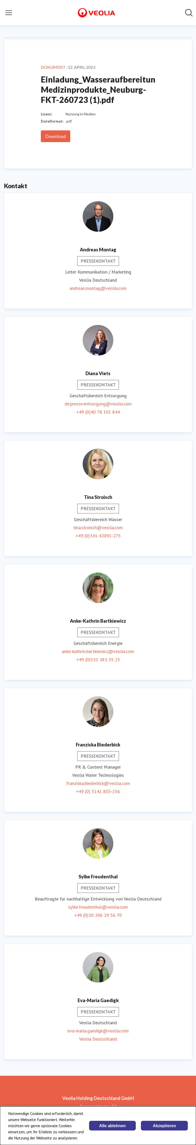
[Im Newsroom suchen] (189, 13)
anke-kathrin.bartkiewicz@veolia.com (98, 651)
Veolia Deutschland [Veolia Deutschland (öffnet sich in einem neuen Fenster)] (98, 1039)
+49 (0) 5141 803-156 (98, 791)
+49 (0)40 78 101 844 (98, 412)
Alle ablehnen (112, 1126)
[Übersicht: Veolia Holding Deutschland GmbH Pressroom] (96, 12)
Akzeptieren (164, 1126)
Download (55, 136)
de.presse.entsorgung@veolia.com (98, 404)
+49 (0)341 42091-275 (98, 536)
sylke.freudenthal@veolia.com (98, 907)
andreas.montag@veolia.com (98, 288)
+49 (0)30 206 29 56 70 (98, 915)
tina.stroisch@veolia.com (98, 527)
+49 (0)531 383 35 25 (98, 659)
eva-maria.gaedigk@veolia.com (98, 1031)
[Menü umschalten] (8, 12)
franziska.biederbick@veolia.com (98, 783)
